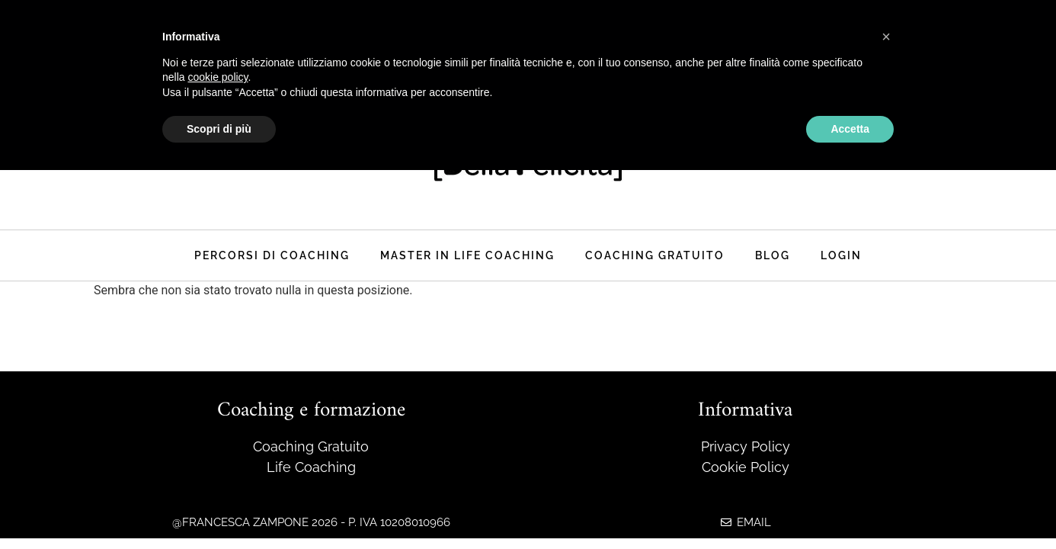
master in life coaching (467, 255)
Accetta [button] (849, 129)
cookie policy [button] (217, 77)
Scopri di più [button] (219, 129)
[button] (886, 36)
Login (841, 255)
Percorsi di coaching (272, 255)
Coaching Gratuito (655, 255)
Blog (772, 255)
